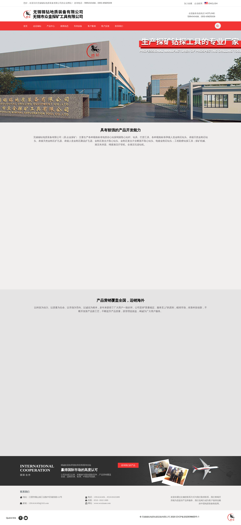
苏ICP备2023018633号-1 (187, 516)
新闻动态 (64, 26)
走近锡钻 (37, 26)
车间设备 (78, 26)
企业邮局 (198, 4)
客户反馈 (105, 26)
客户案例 (92, 26)
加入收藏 (188, 4)
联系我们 (119, 26)
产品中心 (51, 26)
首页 (25, 26)
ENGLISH (211, 3)
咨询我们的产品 (128, 465)
